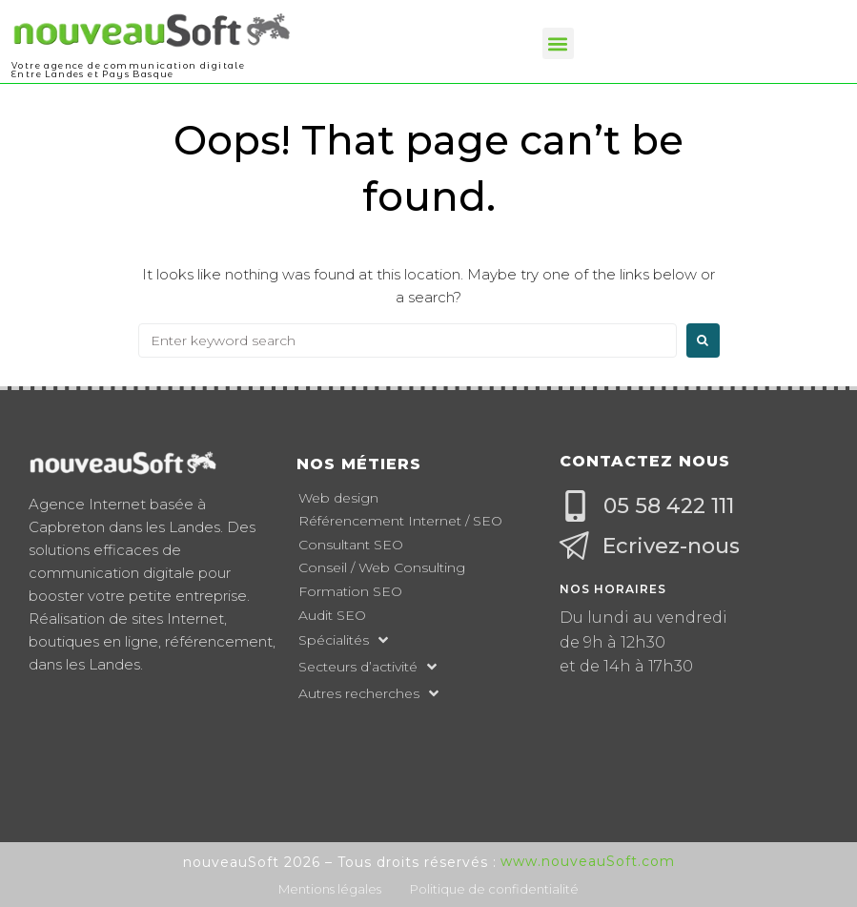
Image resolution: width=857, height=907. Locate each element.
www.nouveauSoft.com (587, 861)
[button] (558, 43)
